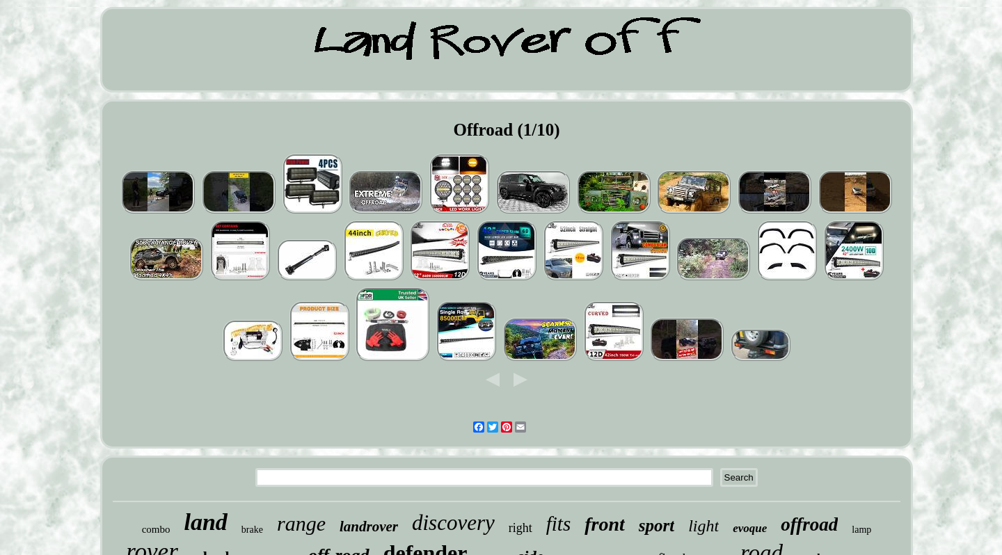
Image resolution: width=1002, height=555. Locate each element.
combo (156, 529)
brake (252, 529)
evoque (750, 528)
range (301, 523)
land (206, 522)
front (604, 524)
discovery (453, 522)
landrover (369, 526)
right (520, 528)
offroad (809, 524)
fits (558, 524)
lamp (861, 529)
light (703, 526)
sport (656, 525)
